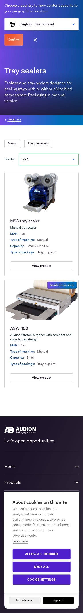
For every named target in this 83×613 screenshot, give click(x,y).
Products (14, 120)
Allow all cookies (41, 554)
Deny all (41, 567)
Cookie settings (41, 579)
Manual (12, 143)
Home (10, 466)
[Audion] (41, 430)
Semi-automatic (38, 143)
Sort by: (9, 159)
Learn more (20, 541)
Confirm (13, 40)
